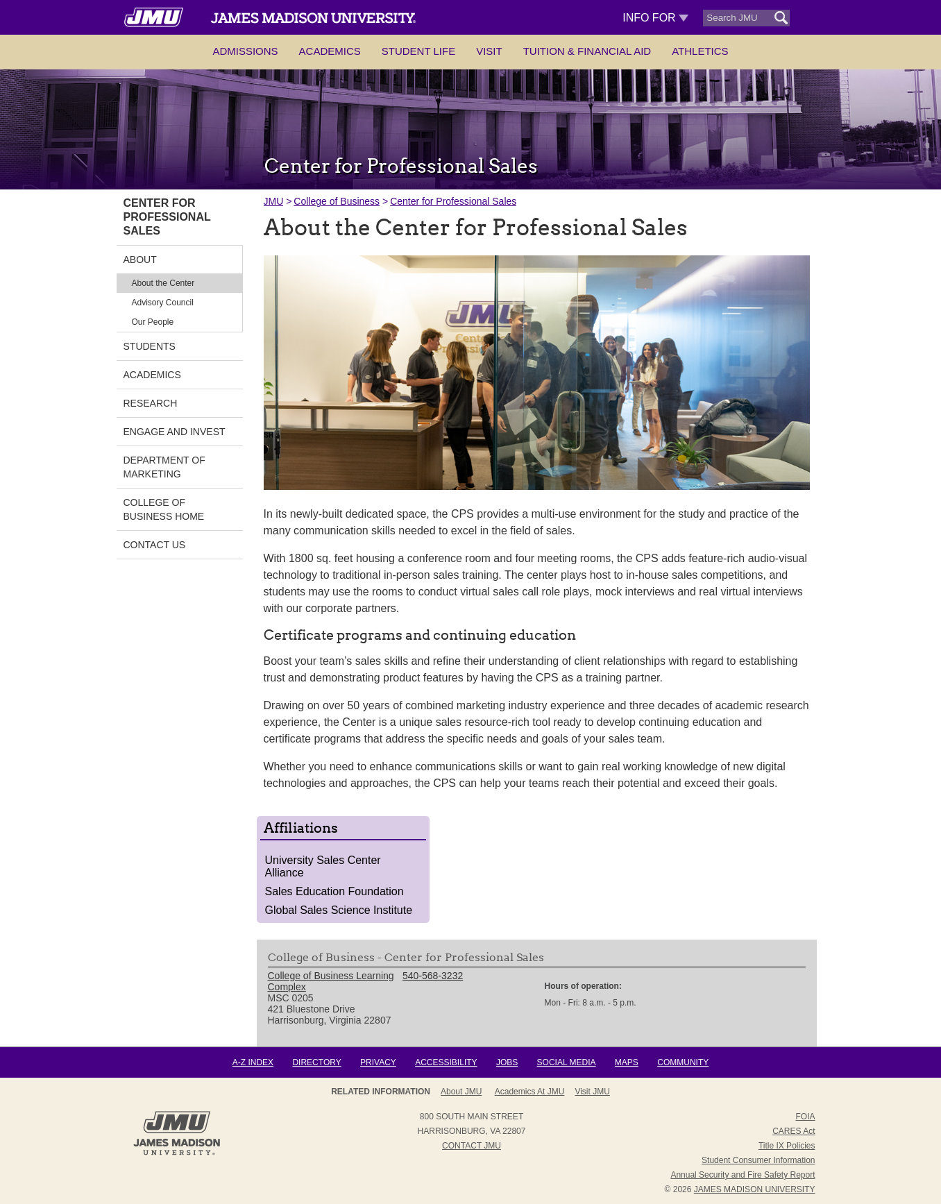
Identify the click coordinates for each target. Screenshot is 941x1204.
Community (683, 1062)
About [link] (140, 259)
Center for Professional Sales (453, 201)
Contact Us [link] (155, 544)
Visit (489, 51)
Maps (626, 1062)
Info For (655, 18)
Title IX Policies (786, 1146)
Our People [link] (153, 322)
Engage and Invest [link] (175, 431)
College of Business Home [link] (164, 509)
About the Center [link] (163, 283)
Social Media (566, 1062)
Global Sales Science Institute (339, 910)
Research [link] (151, 403)
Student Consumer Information (758, 1160)
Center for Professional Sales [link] (167, 217)
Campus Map (579, 1091)
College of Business (337, 201)
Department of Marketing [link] (164, 467)
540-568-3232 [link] (432, 975)
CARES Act (793, 1131)
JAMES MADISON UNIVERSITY (754, 1189)
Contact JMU (471, 1146)
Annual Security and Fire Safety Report (742, 1175)
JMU (274, 201)
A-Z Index (252, 1062)
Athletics (700, 51)
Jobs (507, 1062)
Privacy (378, 1062)
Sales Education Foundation (334, 891)
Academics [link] (152, 374)
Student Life (418, 51)
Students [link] (150, 346)
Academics (330, 51)
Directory (316, 1062)
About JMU (466, 1091)
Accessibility (446, 1062)
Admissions (245, 51)
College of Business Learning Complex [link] (331, 981)
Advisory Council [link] (163, 302)
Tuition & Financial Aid (587, 51)
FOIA (805, 1116)
